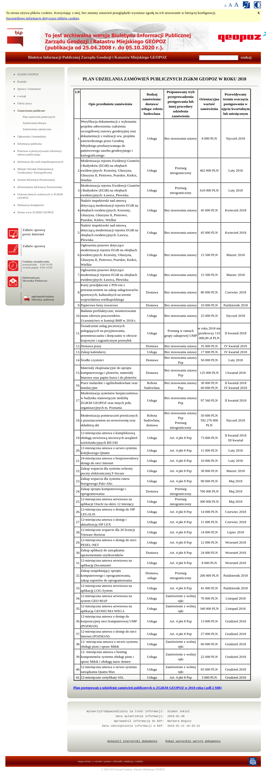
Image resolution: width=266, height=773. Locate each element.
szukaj (246, 57)
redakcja (128, 761)
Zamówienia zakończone (37, 129)
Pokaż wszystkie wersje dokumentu (193, 741)
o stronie (97, 761)
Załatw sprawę (34, 246)
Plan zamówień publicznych (39, 116)
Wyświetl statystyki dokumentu (132, 741)
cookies (139, 761)
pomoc (107, 761)
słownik (118, 761)
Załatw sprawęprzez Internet (34, 232)
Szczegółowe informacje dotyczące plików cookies (42, 18)
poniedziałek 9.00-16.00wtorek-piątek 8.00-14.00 (37, 266)
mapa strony (84, 761)
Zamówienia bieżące (35, 123)
